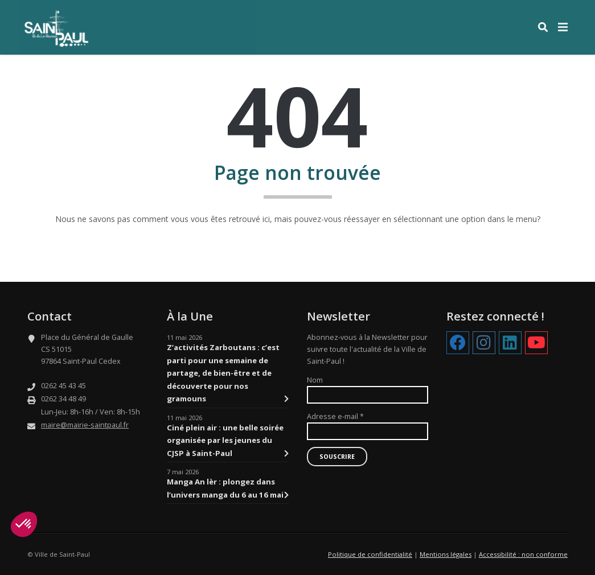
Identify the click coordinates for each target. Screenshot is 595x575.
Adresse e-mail (335, 416)
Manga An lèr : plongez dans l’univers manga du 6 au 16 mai (227, 489)
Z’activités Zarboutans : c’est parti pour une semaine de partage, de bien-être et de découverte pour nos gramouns (227, 373)
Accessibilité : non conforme (523, 554)
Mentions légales (445, 554)
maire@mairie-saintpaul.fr (85, 425)
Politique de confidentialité (370, 554)
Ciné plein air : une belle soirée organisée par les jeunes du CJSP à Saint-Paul (227, 440)
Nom (315, 380)
